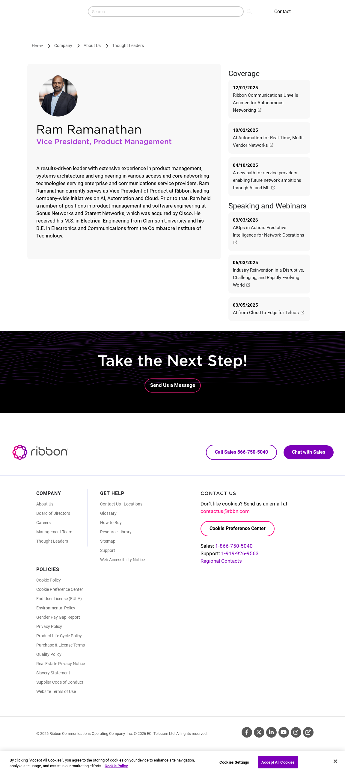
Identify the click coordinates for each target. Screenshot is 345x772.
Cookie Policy (48, 580)
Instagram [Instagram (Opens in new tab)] (296, 732)
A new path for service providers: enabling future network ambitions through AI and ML (267, 180)
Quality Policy (48, 654)
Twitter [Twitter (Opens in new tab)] (259, 732)
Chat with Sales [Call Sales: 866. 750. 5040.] (308, 452)
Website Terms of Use (56, 691)
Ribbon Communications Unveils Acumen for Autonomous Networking (265, 103)
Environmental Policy (55, 608)
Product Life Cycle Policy (59, 635)
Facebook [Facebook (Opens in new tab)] (247, 732)
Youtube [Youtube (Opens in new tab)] (283, 732)
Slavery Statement (53, 672)
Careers (43, 522)
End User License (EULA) (59, 598)
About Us (92, 45)
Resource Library (116, 531)
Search (250, 10)
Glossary (108, 513)
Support (107, 550)
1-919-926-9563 (240, 553)
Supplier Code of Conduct (59, 682)
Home (37, 45)
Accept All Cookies (278, 765)
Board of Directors (53, 513)
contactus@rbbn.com (225, 511)
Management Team (54, 531)
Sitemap (107, 541)
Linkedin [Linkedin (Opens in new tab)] (271, 732)
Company (63, 45)
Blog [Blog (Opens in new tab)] (308, 732)
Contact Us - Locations (121, 504)
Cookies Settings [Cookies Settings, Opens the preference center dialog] (234, 765)
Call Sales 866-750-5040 (241, 452)
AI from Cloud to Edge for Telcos (269, 312)
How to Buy (111, 522)
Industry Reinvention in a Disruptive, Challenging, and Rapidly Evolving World (268, 277)
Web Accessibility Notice (122, 559)
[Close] (335, 764)
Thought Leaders (128, 45)
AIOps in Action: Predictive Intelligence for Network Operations (269, 234)
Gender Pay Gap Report (58, 617)
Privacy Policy (49, 626)
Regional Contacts (221, 561)
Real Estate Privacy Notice (60, 663)
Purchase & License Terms (60, 645)
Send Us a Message (172, 385)
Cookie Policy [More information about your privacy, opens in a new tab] (116, 769)
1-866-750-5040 (234, 546)
